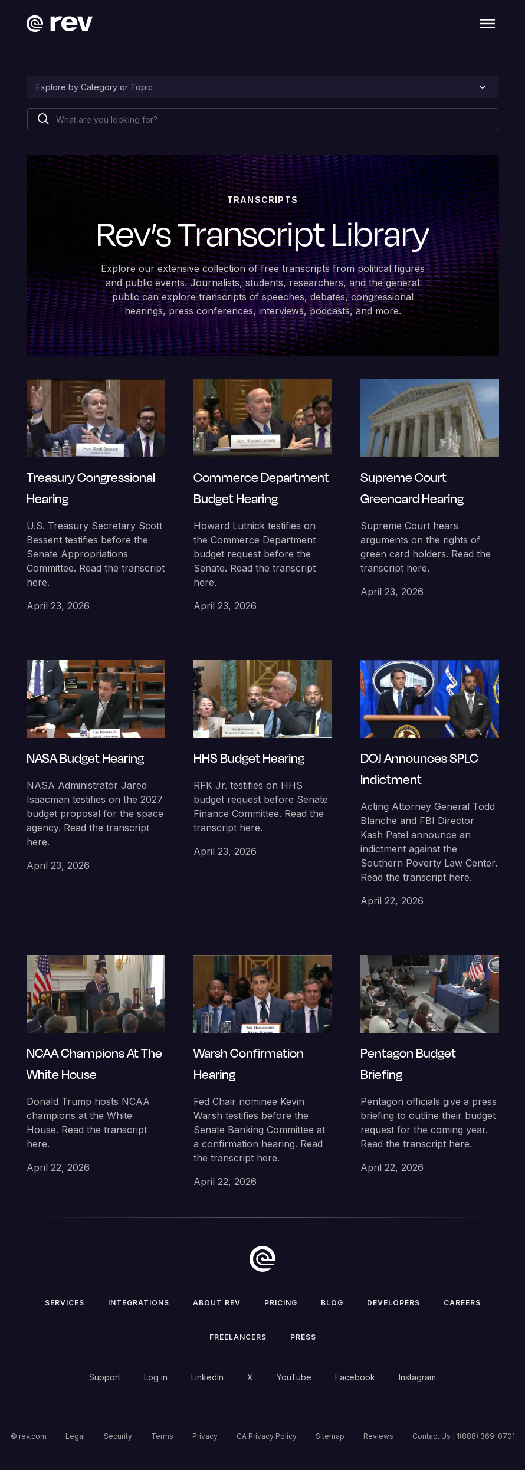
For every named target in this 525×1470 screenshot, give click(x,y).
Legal (75, 1436)
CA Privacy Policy (267, 1436)
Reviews (378, 1436)
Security (118, 1436)
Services (64, 1302)
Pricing (280, 1302)
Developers (393, 1302)
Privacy (205, 1436)
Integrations (138, 1302)
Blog (332, 1302)
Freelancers (238, 1337)
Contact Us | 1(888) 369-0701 (463, 1436)
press (303, 1337)
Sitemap (330, 1436)
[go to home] (262, 1259)
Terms (162, 1436)
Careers (462, 1302)
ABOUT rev (217, 1302)
